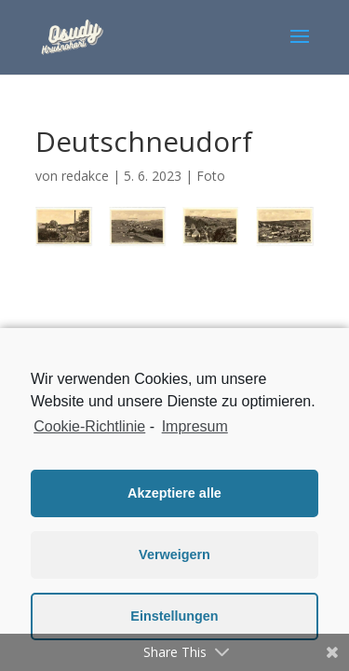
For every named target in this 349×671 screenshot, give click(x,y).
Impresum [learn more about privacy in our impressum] (195, 426)
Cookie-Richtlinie (89, 426)
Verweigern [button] (174, 554)
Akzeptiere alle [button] (174, 493)
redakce (85, 176)
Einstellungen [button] (174, 616)
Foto (210, 176)
